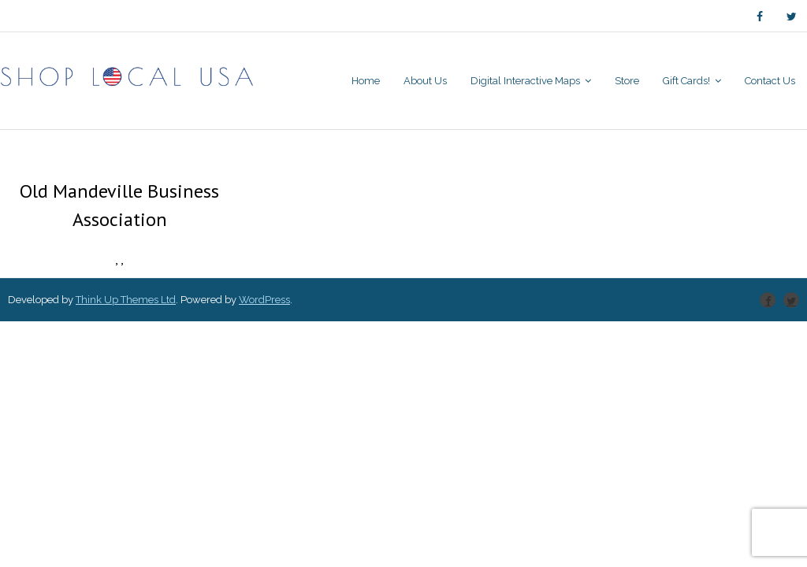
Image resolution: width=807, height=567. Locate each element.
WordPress (264, 300)
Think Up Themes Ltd (126, 300)
